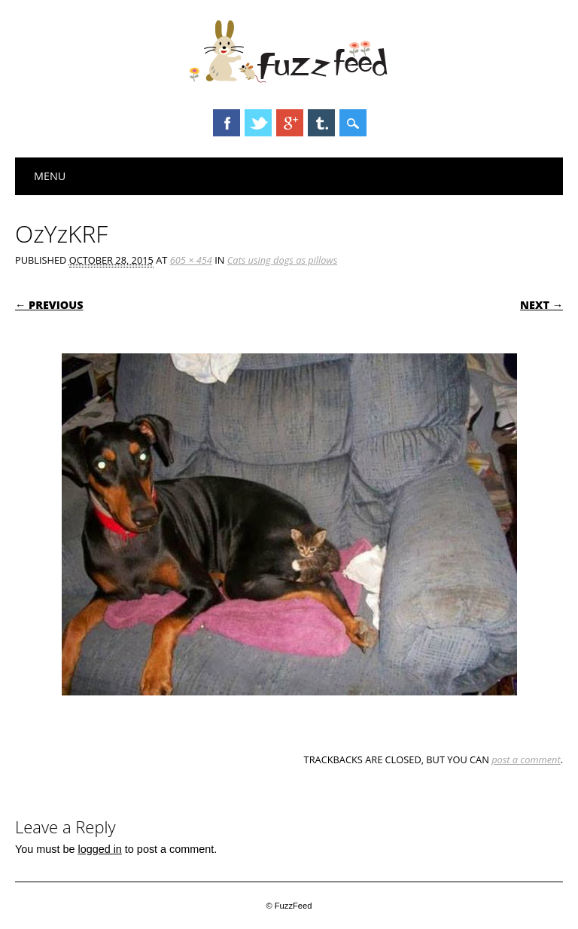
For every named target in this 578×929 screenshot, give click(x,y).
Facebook (226, 122)
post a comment (526, 759)
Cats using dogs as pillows (282, 260)
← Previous (49, 305)
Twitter (258, 122)
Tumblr (321, 122)
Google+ (289, 122)
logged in (99, 849)
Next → (541, 305)
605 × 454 (191, 260)
